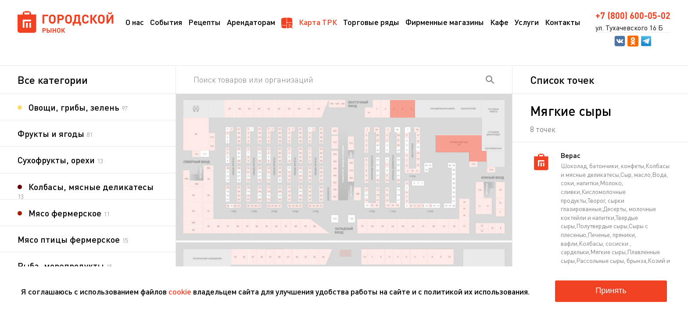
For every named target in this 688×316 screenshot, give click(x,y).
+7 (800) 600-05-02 (632, 15)
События (166, 22)
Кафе (499, 22)
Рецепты (204, 22)
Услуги (527, 22)
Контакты (562, 22)
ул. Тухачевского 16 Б (629, 27)
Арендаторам (251, 22)
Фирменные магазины (444, 22)
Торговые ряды (371, 22)
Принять (610, 290)
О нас (134, 22)
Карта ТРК (309, 23)
